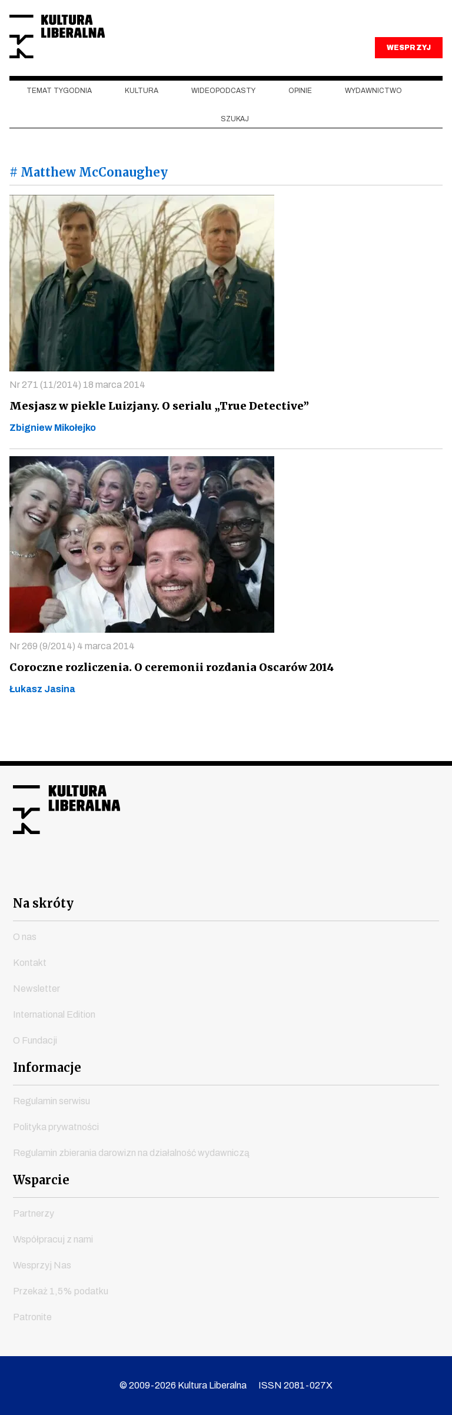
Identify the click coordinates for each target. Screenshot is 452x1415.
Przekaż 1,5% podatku (60, 1291)
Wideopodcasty (223, 118)
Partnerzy (33, 1213)
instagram (204, 875)
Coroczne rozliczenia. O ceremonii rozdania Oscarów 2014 (166, 694)
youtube (162, 875)
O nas (24, 937)
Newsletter (36, 989)
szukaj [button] (235, 146)
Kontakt (29, 963)
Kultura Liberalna (87, 50)
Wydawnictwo (373, 118)
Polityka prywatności (56, 1127)
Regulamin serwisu (51, 1101)
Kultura (141, 118)
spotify (332, 875)
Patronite (32, 1317)
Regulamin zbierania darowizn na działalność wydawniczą (131, 1153)
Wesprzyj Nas (42, 1265)
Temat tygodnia (59, 118)
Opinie (300, 118)
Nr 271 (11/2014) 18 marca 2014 (77, 412)
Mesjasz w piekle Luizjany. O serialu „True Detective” (153, 433)
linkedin (289, 875)
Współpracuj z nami (53, 1239)
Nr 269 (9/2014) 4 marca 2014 (72, 673)
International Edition (54, 1014)
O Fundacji (35, 1040)
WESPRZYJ (408, 75)
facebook (120, 875)
